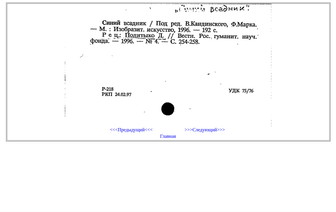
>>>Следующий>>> (204, 129)
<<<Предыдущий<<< (131, 129)
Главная (168, 136)
